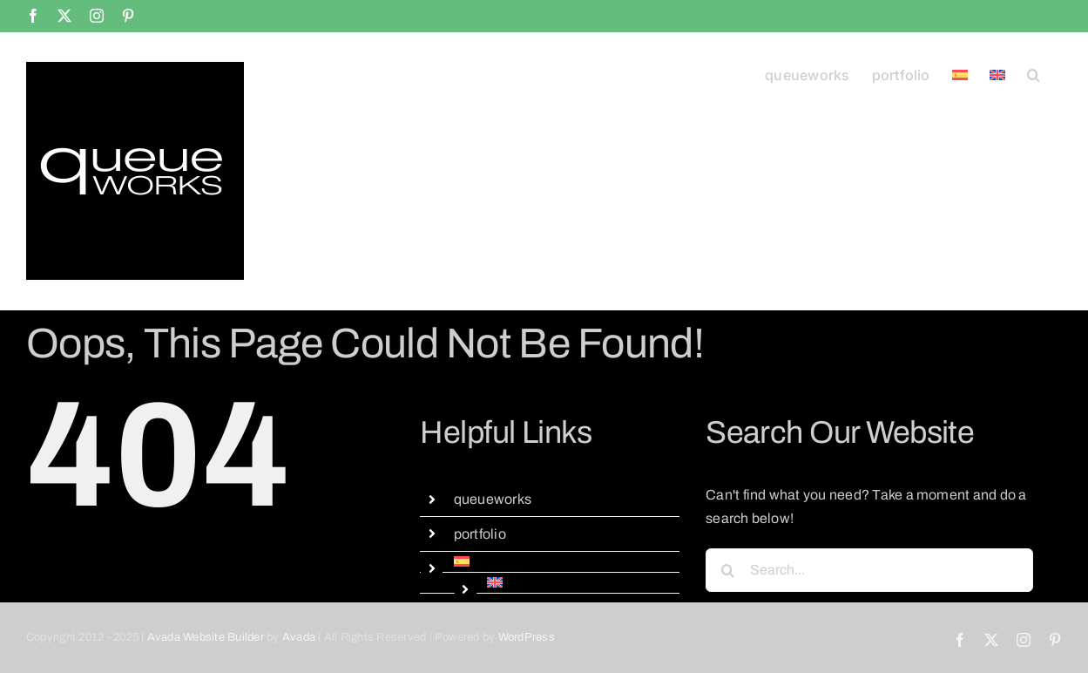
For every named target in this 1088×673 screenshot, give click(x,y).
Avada (298, 637)
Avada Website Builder (205, 637)
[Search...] (869, 570)
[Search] (727, 570)
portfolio (480, 534)
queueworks (492, 499)
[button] (1033, 73)
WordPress (526, 637)
